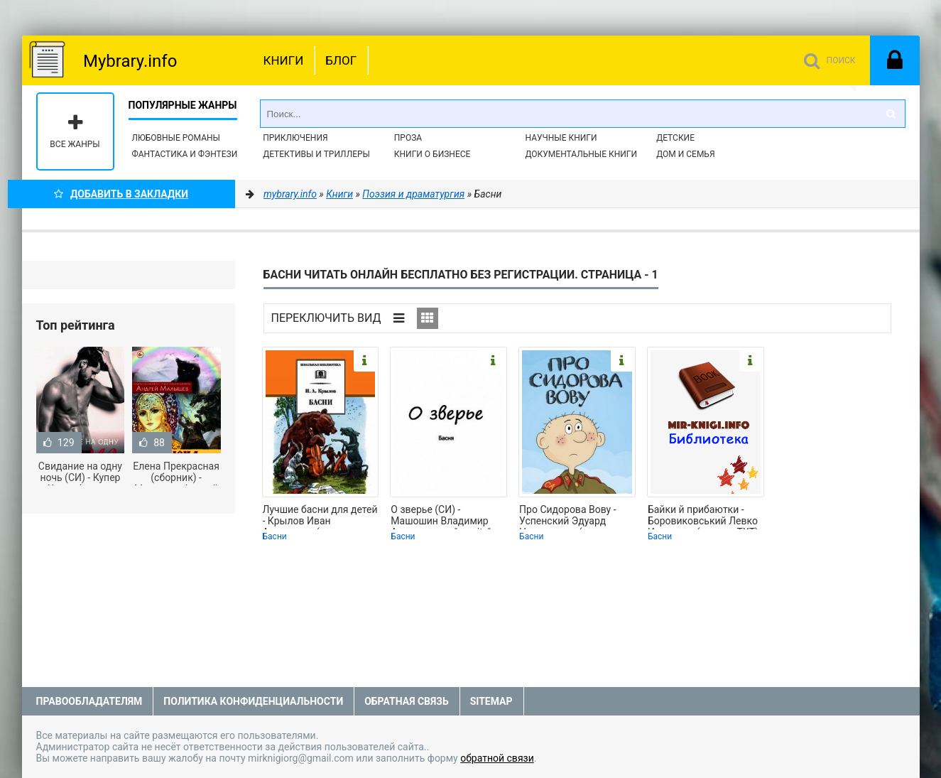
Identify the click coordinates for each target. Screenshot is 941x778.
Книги (283, 60)
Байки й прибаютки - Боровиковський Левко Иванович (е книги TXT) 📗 (703, 516)
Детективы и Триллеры (316, 154)
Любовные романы (176, 138)
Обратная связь (406, 701)
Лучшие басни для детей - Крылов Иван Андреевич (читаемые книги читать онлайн (320, 516)
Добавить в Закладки (121, 194)
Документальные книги (581, 154)
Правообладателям (89, 701)
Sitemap (491, 701)
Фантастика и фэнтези (185, 154)
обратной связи (497, 758)
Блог (341, 60)
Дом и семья (685, 154)
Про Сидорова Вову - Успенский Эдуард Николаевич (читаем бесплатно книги (567, 516)
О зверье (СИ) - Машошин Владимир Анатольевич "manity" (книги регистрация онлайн (441, 516)
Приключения (295, 138)
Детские (675, 138)
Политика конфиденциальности (253, 701)
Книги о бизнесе (432, 154)
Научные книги (561, 138)
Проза (408, 138)
